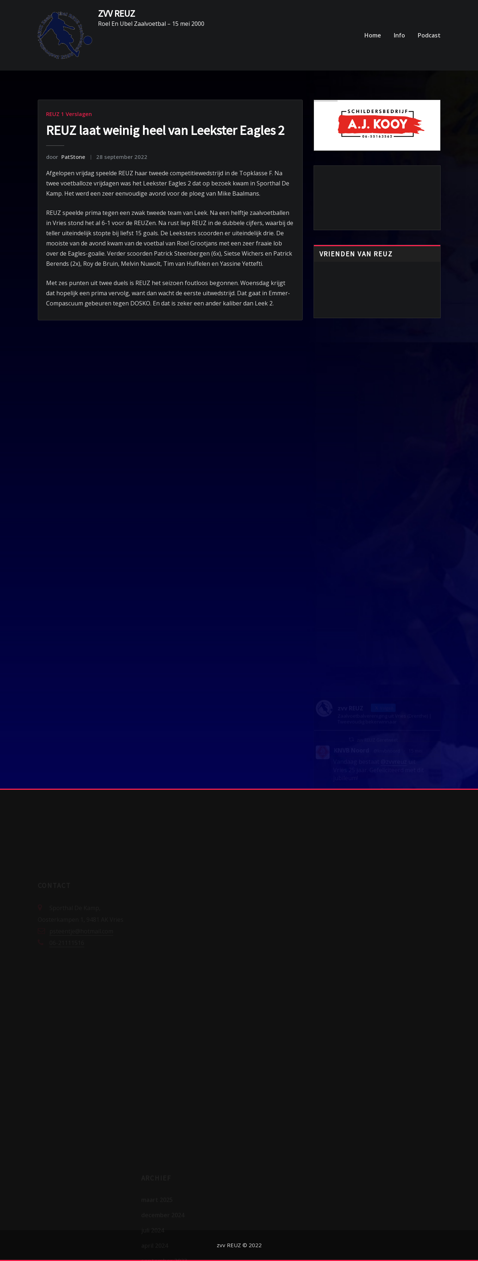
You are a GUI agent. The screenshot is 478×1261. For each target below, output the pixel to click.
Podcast (429, 35)
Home (372, 35)
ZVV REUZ (116, 13)
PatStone (65, 156)
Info (399, 35)
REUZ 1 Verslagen (69, 113)
